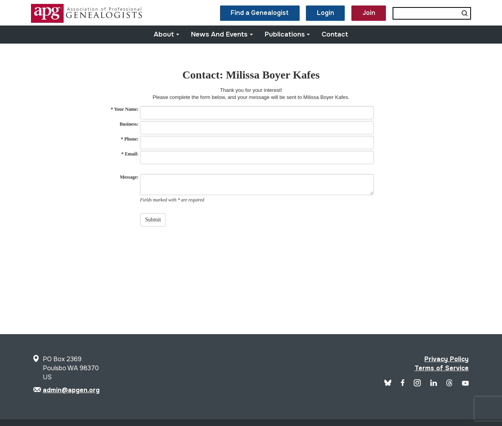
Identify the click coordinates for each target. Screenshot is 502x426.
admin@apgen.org (71, 390)
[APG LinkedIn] (433, 384)
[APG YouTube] (465, 384)
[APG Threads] (449, 384)
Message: (129, 177)
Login (325, 13)
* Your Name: (124, 109)
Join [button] (368, 13)
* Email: (129, 154)
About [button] (167, 34)
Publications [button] (287, 34)
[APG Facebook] (403, 384)
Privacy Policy (446, 359)
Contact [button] (335, 34)
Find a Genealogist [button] (260, 13)
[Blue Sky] (387, 384)
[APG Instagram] (417, 384)
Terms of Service (442, 368)
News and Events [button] (222, 34)
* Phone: (129, 139)
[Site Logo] (87, 20)
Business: (129, 124)
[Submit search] (464, 13)
